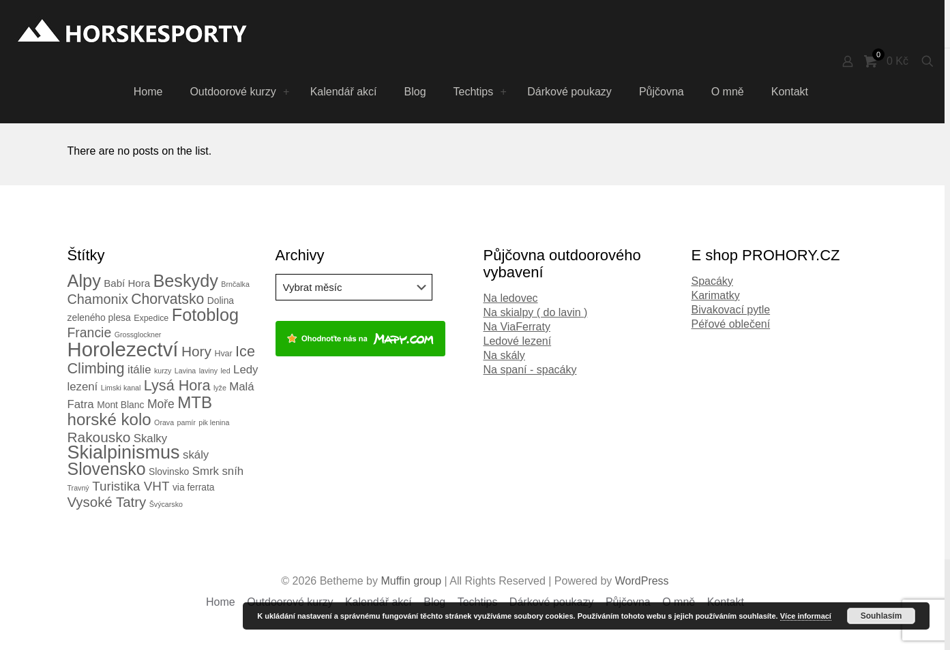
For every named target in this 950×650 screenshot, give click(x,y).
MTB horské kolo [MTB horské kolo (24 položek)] (140, 411)
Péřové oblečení (731, 324)
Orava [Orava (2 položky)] (164, 422)
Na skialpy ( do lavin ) (536, 312)
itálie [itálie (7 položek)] (139, 369)
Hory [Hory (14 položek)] (196, 351)
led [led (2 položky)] (225, 371)
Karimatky (716, 295)
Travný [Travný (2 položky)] (78, 488)
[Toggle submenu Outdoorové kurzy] (286, 92)
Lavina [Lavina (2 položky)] (185, 371)
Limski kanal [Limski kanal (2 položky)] (121, 388)
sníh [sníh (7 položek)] (232, 471)
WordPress (642, 581)
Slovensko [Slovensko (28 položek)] (107, 468)
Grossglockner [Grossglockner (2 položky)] (138, 334)
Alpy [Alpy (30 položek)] (84, 280)
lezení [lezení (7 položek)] (83, 386)
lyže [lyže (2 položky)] (219, 388)
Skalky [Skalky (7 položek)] (150, 438)
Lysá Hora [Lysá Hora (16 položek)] (177, 385)
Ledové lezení (518, 341)
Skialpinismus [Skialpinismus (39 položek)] (124, 452)
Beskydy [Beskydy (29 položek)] (185, 280)
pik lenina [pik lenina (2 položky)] (213, 422)
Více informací (805, 616)
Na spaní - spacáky (530, 369)
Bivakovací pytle (731, 309)
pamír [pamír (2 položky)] (186, 422)
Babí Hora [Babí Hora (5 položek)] (127, 283)
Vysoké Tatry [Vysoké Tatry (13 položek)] (107, 502)
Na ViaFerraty (517, 326)
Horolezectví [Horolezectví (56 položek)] (123, 349)
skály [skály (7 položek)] (196, 454)
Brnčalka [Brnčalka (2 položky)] (235, 284)
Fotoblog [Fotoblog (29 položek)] (205, 314)
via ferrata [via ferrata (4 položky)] (194, 487)
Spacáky (712, 281)
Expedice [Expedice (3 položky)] (151, 318)
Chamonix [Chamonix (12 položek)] (98, 299)
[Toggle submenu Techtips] (503, 92)
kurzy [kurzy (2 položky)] (162, 371)
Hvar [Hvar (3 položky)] (223, 353)
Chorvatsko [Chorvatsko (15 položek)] (167, 299)
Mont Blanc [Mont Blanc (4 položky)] (120, 404)
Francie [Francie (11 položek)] (90, 332)
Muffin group (411, 581)
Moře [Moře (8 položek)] (161, 404)
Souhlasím (881, 616)
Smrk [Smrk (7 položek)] (205, 471)
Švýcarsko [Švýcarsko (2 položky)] (166, 504)
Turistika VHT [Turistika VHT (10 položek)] (130, 486)
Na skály (504, 355)
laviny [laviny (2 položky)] (208, 371)
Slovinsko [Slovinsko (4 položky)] (169, 471)
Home (220, 602)
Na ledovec (511, 298)
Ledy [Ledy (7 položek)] (245, 369)
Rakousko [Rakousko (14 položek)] (99, 437)
